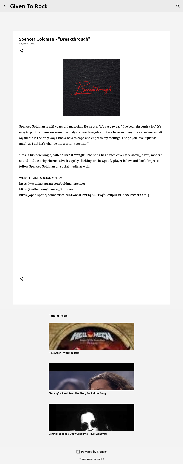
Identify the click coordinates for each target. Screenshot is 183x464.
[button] (21, 51)
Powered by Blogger (91, 451)
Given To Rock (29, 6)
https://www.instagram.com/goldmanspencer (52, 183)
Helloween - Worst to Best (64, 352)
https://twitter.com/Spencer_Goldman (46, 189)
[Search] (53, 6)
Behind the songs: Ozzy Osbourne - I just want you (78, 433)
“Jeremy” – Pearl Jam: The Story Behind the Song (77, 393)
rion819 (100, 459)
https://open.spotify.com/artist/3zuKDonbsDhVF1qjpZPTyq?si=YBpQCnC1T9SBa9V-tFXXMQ (84, 195)
